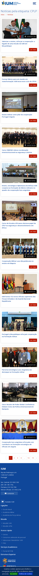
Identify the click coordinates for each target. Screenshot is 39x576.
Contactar (9, 493)
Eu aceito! (13, 574)
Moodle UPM (7, 526)
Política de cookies (25, 574)
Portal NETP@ (8, 551)
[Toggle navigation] (34, 3)
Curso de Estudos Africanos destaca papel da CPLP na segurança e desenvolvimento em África (19, 225)
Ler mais (33, 50)
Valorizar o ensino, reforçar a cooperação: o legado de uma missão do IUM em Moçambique (18, 43)
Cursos (5, 534)
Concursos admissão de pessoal (14, 537)
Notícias (10, 15)
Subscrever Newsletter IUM (13, 540)
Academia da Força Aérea (12, 515)
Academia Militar (8, 512)
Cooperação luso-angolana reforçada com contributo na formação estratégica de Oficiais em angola (18, 444)
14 (28, 458)
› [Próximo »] (36, 458)
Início (2, 15)
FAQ (4, 543)
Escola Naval (7, 509)
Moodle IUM (7, 523)
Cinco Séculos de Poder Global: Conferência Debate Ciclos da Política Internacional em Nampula (18, 406)
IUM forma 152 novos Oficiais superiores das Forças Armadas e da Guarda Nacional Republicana (19, 299)
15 (33, 458)
